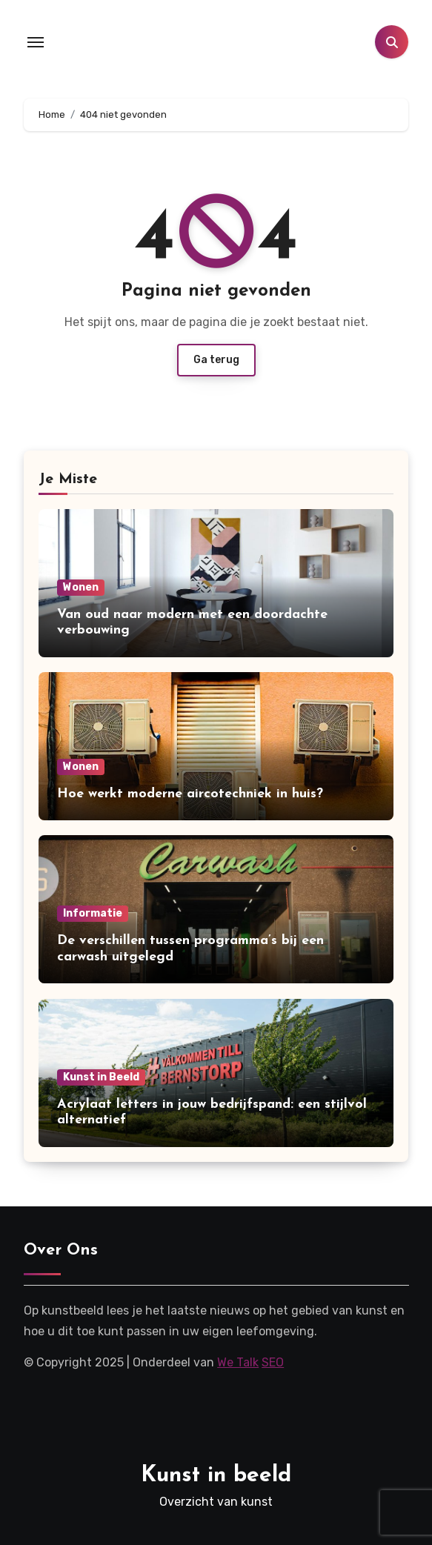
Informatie (92, 913)
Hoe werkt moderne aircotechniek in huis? (190, 794)
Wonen (81, 587)
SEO (273, 1362)
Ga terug (216, 359)
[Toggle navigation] (35, 42)
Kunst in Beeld (101, 1077)
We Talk (238, 1362)
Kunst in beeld (216, 1475)
